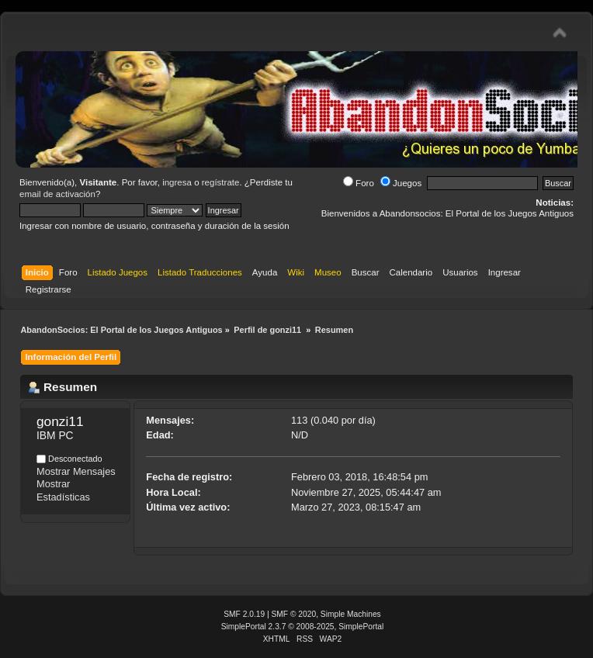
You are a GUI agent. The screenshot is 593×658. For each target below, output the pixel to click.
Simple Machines (351, 614)
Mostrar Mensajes (76, 471)
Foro (358, 183)
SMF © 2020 (294, 614)
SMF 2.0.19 (244, 614)
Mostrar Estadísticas (63, 490)
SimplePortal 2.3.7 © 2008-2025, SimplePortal (302, 626)
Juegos (400, 183)
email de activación (57, 194)
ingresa (177, 182)
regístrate (221, 182)
